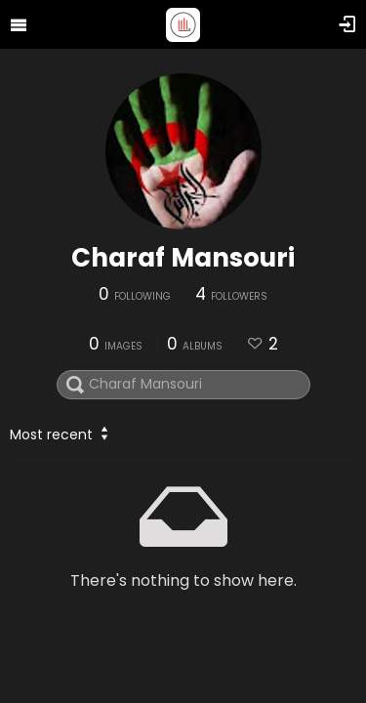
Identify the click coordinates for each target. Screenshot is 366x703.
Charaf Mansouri (183, 257)
